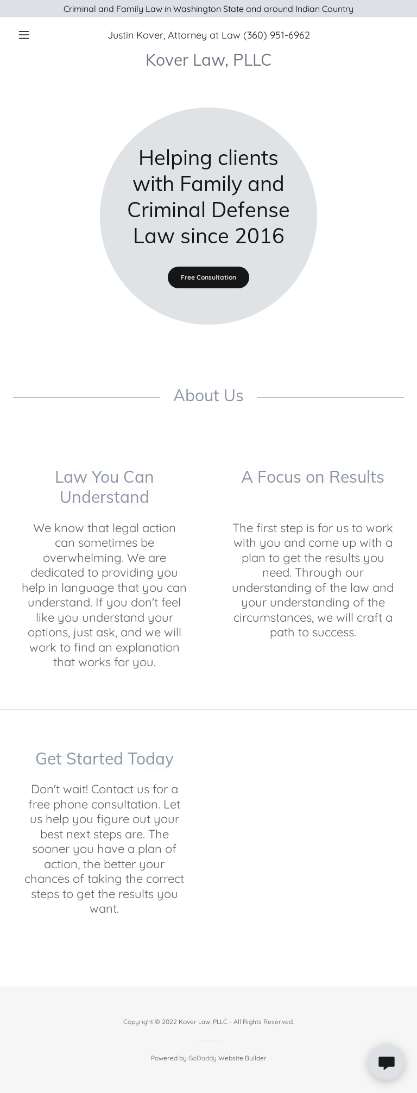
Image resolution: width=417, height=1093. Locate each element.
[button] (42, 35)
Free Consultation (208, 277)
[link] (208, 62)
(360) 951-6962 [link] (276, 35)
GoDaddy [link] (202, 1058)
